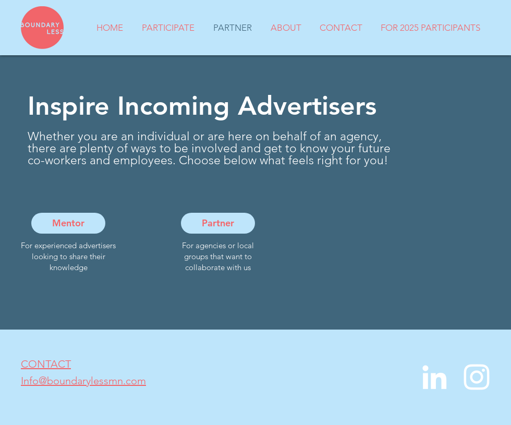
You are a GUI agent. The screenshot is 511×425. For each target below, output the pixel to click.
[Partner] (218, 223)
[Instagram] (476, 377)
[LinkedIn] (434, 377)
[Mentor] (68, 223)
